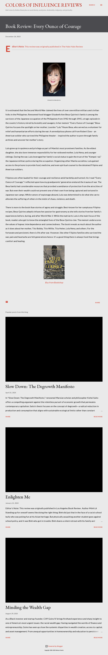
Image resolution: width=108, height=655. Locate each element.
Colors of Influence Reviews (43, 5)
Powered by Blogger (54, 646)
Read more (98, 416)
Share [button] (97, 302)
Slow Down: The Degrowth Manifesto (39, 386)
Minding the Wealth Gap (28, 607)
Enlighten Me (17, 497)
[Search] (92, 5)
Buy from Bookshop (54, 282)
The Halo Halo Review (72, 46)
